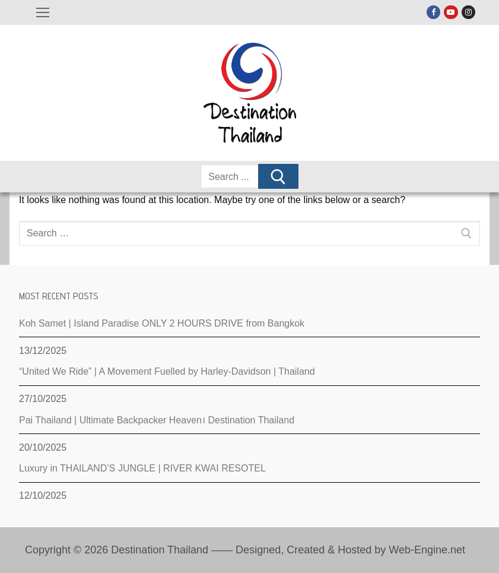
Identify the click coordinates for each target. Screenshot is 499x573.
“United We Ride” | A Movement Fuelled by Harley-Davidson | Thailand (167, 371)
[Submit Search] (278, 176)
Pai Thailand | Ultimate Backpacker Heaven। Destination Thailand (156, 420)
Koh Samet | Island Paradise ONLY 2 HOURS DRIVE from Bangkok (161, 323)
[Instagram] (468, 12)
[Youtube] (450, 12)
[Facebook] (433, 12)
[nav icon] (43, 12)
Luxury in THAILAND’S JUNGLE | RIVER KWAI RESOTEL (142, 468)
